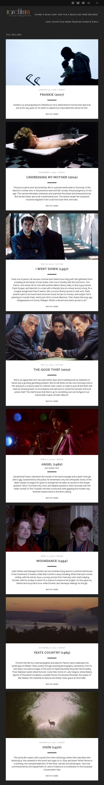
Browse (93, 11)
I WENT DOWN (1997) (52, 262)
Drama (60, 453)
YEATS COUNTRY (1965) (52, 647)
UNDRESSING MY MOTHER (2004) (52, 170)
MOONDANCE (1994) (52, 555)
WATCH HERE (52, 108)
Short (61, 83)
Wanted (76, 14)
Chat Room (50, 14)
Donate (86, 14)
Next (54, 781)
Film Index (64, 14)
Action (59, 258)
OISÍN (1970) (52, 742)
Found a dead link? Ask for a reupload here (63, 11)
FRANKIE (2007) (52, 88)
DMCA (95, 14)
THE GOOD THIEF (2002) (52, 363)
